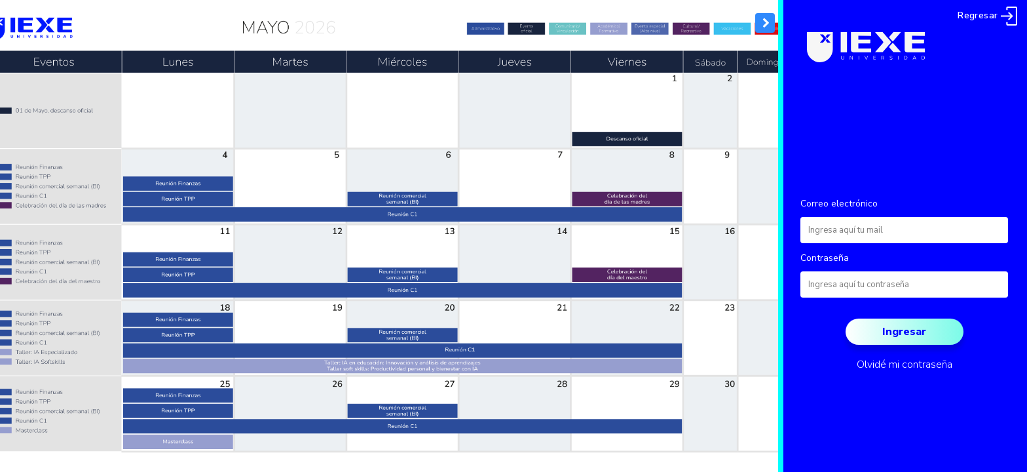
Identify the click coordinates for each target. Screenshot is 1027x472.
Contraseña (824, 258)
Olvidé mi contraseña (904, 364)
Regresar (987, 15)
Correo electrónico (839, 203)
